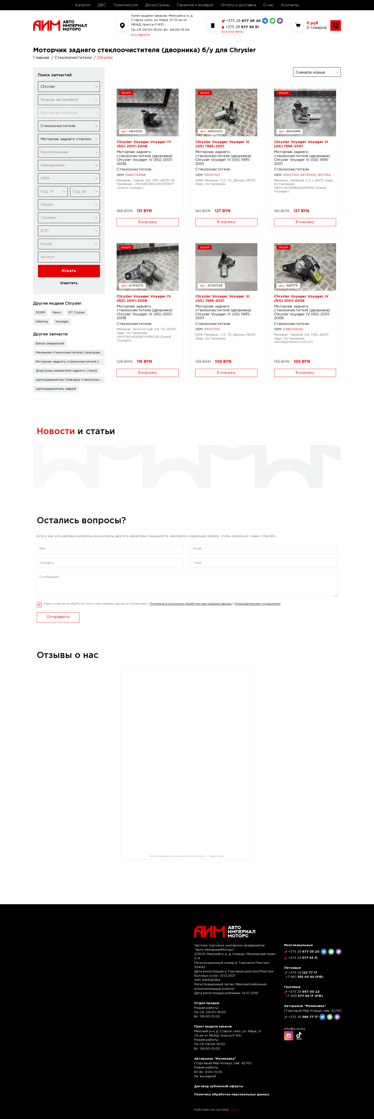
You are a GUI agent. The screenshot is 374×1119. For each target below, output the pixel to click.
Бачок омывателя (50, 343)
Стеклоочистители (134, 169)
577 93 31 (242, 27)
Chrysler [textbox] (48, 86)
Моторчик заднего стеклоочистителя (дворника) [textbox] (70, 139)
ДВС (102, 5)
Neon (57, 312)
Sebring (42, 321)
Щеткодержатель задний (56, 389)
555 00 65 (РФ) (304, 977)
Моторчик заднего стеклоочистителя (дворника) (70, 361)
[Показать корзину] (316, 25)
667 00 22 (304, 992)
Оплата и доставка (238, 5)
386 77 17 (303, 1017)
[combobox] (69, 86)
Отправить (58, 627)
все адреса (140, 35)
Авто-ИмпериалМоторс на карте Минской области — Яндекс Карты (187, 866)
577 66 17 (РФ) (304, 996)
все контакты (232, 32)
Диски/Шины (157, 5)
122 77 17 (302, 972)
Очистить (69, 283)
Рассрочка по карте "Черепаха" (178, 454)
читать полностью (59, 478)
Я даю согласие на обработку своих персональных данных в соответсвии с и (161, 614)
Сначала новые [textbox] (310, 72)
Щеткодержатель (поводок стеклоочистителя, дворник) (70, 380)
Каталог (83, 5)
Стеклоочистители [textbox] (58, 126)
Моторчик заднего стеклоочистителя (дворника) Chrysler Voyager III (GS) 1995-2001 (223, 157)
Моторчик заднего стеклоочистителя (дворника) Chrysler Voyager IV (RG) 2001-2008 (145, 157)
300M (40, 312)
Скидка (49, 454)
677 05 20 (243, 20)
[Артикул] (69, 257)
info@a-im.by (294, 1029)
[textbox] (69, 100)
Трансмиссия (125, 5)
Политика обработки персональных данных (231, 1094)
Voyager (62, 321)
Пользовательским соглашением (257, 614)
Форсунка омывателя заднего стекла (66, 371)
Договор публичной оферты (218, 1086)
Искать (69, 271)
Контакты (290, 5)
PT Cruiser (77, 312)
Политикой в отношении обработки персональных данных (191, 614)
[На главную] (60, 25)
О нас (268, 5)
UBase (235, 1110)
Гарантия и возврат (195, 5)
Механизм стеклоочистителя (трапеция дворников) (70, 352)
